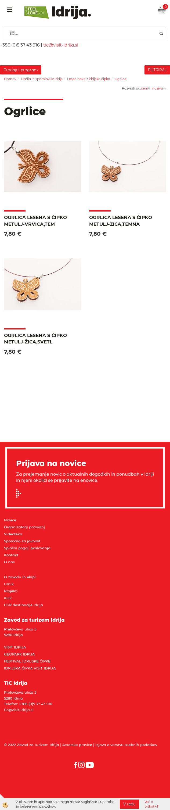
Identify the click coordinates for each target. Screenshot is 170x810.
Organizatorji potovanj (24, 527)
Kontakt (11, 555)
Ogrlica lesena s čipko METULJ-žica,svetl (35, 339)
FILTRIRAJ (157, 69)
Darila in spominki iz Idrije (42, 79)
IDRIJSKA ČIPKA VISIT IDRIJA (30, 668)
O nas (9, 562)
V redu (129, 804)
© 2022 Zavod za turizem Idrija (31, 745)
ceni (146, 88)
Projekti (11, 591)
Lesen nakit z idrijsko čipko (88, 79)
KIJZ (8, 598)
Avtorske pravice (77, 745)
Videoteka (13, 534)
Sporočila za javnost (22, 541)
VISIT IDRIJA (15, 647)
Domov (10, 79)
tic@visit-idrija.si (60, 45)
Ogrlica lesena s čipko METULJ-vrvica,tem (35, 221)
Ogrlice (120, 79)
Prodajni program (20, 69)
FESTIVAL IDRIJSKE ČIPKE (27, 661)
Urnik (9, 584)
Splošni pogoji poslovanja (27, 548)
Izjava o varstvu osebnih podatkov (126, 745)
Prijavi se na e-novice (20, 493)
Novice (10, 520)
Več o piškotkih (151, 804)
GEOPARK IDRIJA (19, 654)
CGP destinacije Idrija (23, 605)
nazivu (159, 88)
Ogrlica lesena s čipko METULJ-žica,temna (120, 221)
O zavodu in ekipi (20, 577)
